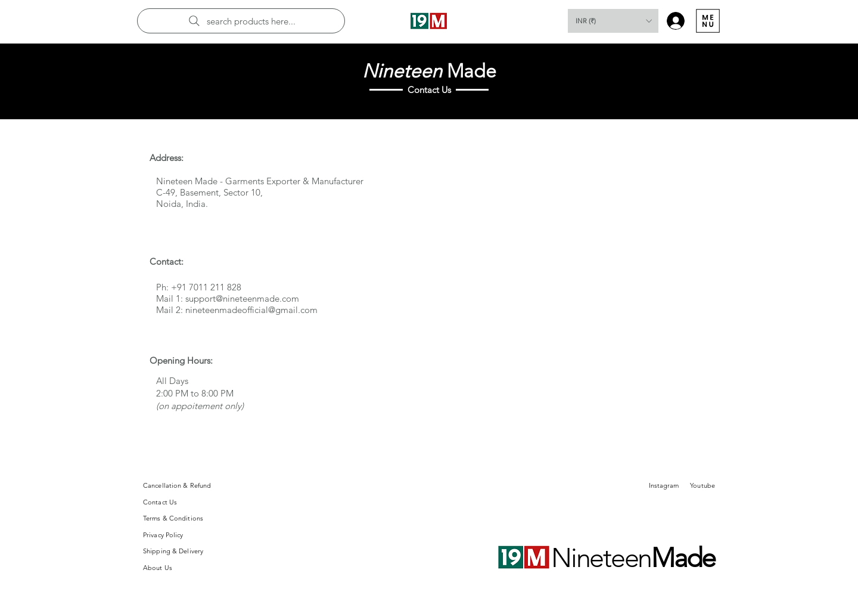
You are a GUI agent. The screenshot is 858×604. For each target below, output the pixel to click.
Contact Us (160, 502)
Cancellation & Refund (177, 485)
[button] (613, 21)
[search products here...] (241, 20)
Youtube (702, 485)
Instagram (664, 485)
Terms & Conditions (173, 518)
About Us (157, 567)
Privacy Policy (163, 535)
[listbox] (613, 21)
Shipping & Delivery (173, 551)
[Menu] (707, 20)
